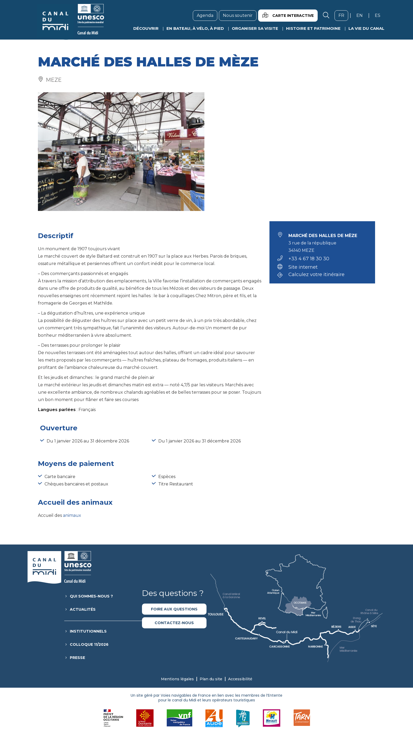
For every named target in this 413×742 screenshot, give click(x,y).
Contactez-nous (174, 622)
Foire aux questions (174, 609)
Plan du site (211, 679)
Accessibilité (240, 679)
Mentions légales (177, 679)
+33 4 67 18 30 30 (308, 259)
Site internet (303, 267)
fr (343, 15)
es (379, 15)
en (361, 15)
